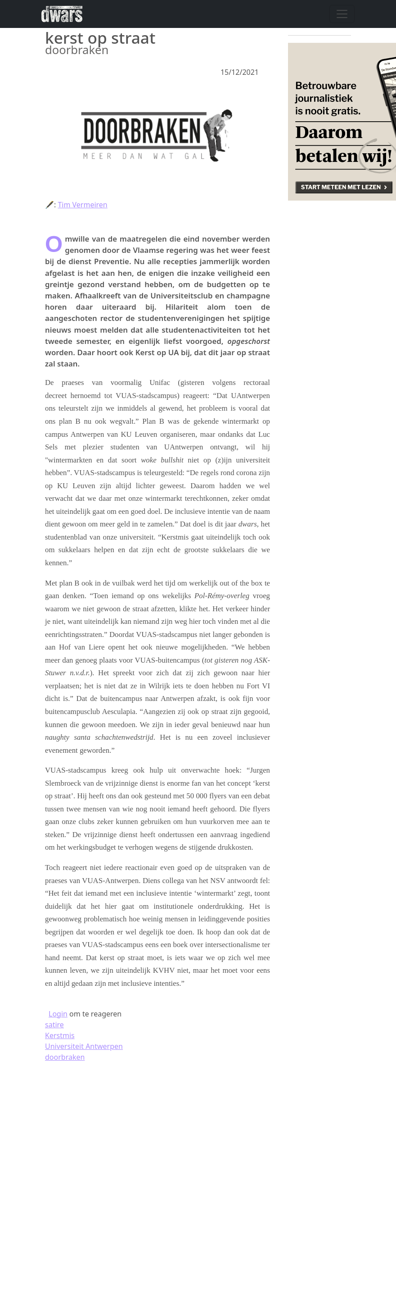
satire (54, 1025)
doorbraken (65, 1057)
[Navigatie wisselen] (342, 14)
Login (58, 1014)
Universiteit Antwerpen (84, 1046)
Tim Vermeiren (82, 205)
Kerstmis (60, 1035)
